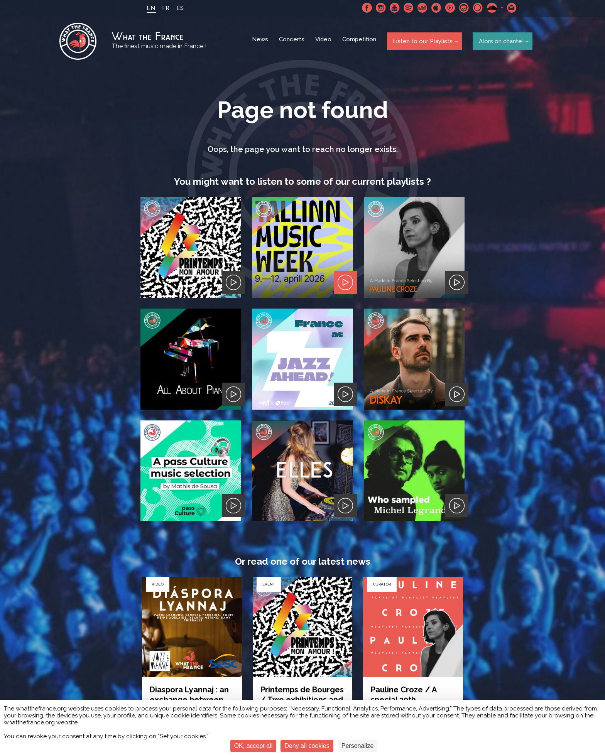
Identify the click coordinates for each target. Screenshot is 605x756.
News (261, 42)
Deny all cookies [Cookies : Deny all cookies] (307, 745)
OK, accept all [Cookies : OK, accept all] (253, 745)
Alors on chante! (499, 42)
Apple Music (434, 8)
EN (148, 8)
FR (163, 8)
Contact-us (510, 8)
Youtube (392, 8)
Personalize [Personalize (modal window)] (357, 745)
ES (177, 8)
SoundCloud (490, 8)
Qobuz (476, 8)
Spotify (406, 8)
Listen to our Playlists (421, 42)
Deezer (420, 8)
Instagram (378, 8)
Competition (360, 42)
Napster (462, 8)
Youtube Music (448, 8)
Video (324, 42)
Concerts (292, 42)
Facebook (365, 8)
